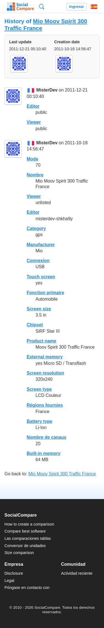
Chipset (35, 324)
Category (36, 228)
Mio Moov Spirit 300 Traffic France (62, 473)
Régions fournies (45, 405)
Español (94, 6)
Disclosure (13, 573)
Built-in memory (43, 453)
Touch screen (41, 276)
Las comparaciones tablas (27, 538)
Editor (33, 106)
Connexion (38, 260)
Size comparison (19, 552)
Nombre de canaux (46, 437)
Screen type (39, 389)
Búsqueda (41, 6)
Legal (9, 580)
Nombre (35, 174)
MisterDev (46, 90)
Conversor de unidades (25, 545)
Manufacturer (41, 244)
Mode (32, 159)
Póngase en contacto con (26, 587)
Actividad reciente (77, 573)
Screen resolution (45, 373)
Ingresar (76, 6)
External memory (45, 356)
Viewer (34, 122)
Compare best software (25, 531)
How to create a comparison (29, 524)
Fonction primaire (45, 292)
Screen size (39, 308)
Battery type (39, 421)
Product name (41, 341)
